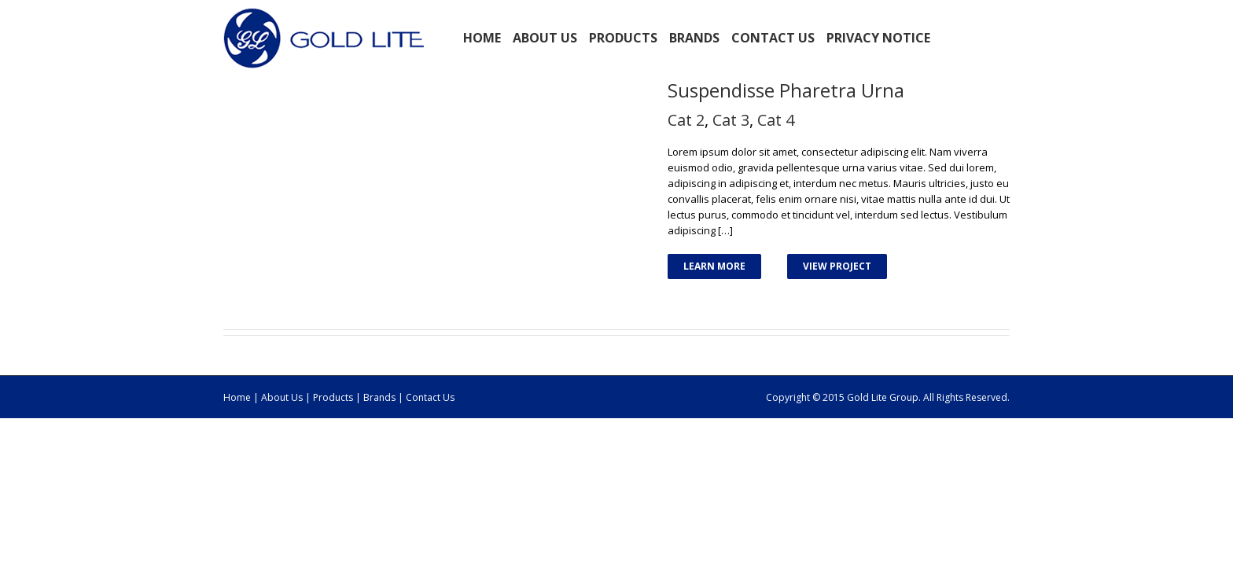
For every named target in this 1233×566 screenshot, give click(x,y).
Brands (379, 397)
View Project (837, 266)
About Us (282, 397)
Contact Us (773, 37)
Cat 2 (686, 119)
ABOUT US (545, 37)
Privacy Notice (878, 37)
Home (482, 37)
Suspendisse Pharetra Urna (786, 90)
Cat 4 (775, 119)
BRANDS (694, 37)
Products (334, 397)
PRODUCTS (623, 37)
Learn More (714, 266)
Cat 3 (730, 119)
